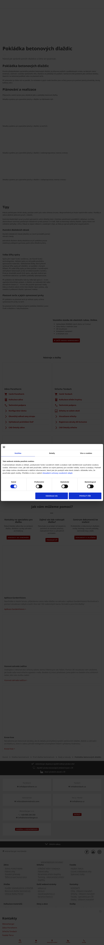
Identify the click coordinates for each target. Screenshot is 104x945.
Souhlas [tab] (18, 453)
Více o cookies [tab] (86, 453)
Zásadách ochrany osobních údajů (57, 473)
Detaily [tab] (52, 453)
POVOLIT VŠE (85, 496)
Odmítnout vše (52, 496)
